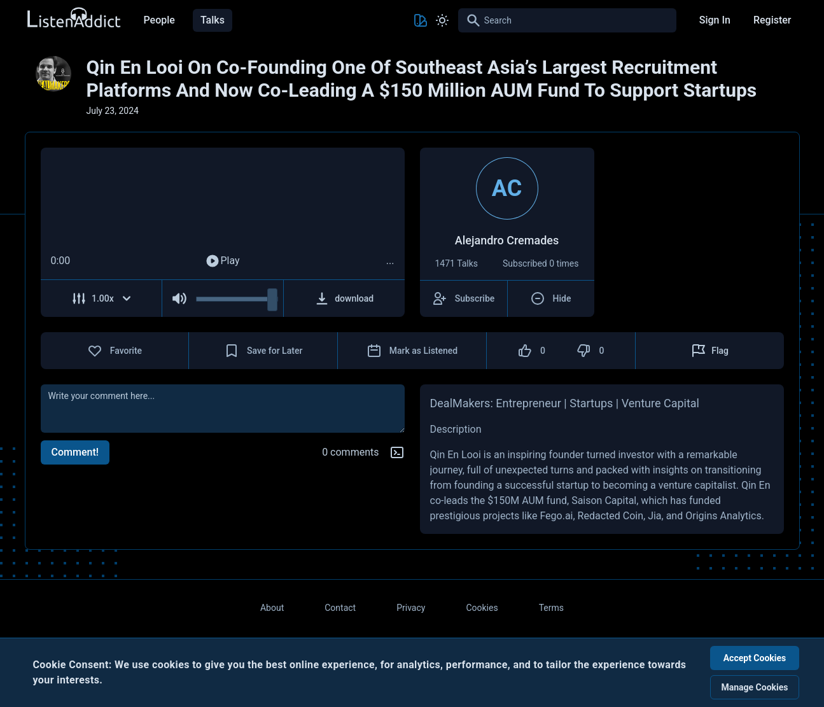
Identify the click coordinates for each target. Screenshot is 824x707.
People (159, 20)
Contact (340, 608)
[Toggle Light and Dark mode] (442, 20)
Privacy (410, 608)
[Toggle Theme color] (420, 20)
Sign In (714, 20)
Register (772, 20)
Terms (551, 608)
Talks (212, 20)
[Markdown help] (397, 452)
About (272, 608)
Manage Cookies (754, 687)
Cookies (482, 608)
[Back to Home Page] (73, 18)
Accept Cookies (754, 658)
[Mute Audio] (179, 298)
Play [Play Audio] (222, 261)
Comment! (75, 452)
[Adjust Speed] (102, 298)
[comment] (223, 408)
